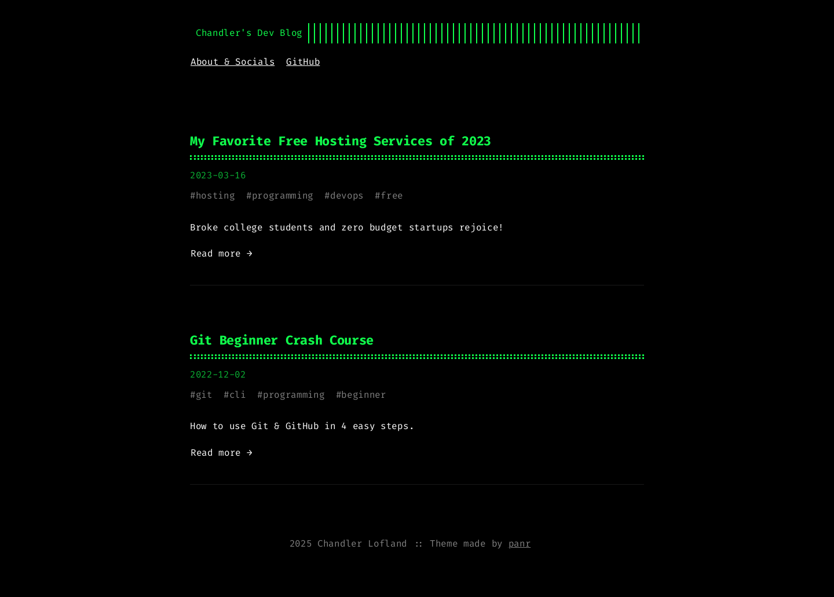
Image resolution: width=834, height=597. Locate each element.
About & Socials (233, 62)
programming (282, 195)
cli (237, 395)
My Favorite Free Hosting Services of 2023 (340, 141)
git (204, 395)
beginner (363, 395)
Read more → (221, 253)
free (392, 195)
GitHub (303, 62)
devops (347, 195)
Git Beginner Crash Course (282, 340)
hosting (215, 195)
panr (520, 543)
